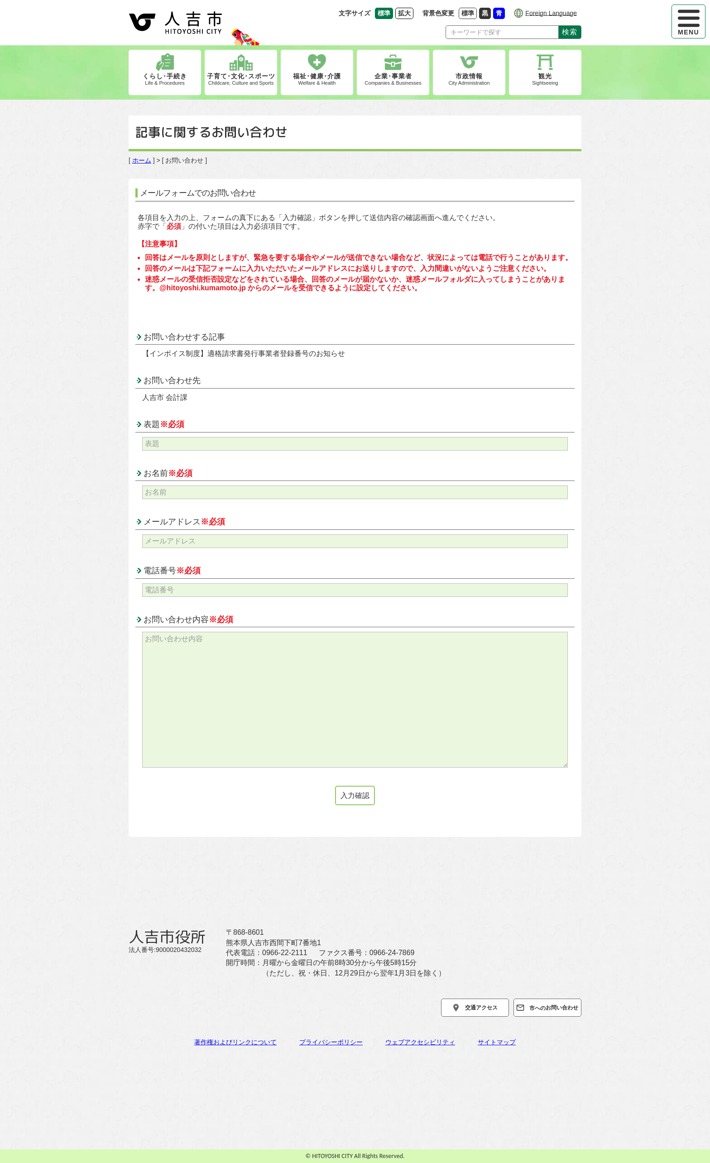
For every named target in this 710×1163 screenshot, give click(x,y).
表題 (164, 424)
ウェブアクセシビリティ (420, 1042)
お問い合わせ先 (172, 380)
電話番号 (172, 570)
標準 (469, 13)
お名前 (168, 473)
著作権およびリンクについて (235, 1042)
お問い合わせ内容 (188, 619)
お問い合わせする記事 (184, 336)
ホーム (141, 160)
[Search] (502, 32)
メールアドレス (184, 521)
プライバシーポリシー (331, 1042)
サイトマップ (497, 1042)
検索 (570, 32)
